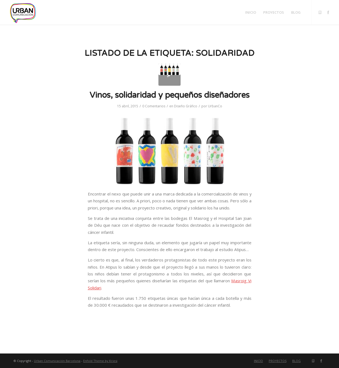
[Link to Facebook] (328, 12)
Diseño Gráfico (185, 106)
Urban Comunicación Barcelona (57, 361)
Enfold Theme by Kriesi (100, 361)
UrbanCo (215, 106)
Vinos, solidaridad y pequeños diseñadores (169, 95)
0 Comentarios (153, 106)
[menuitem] (251, 12)
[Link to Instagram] (320, 12)
